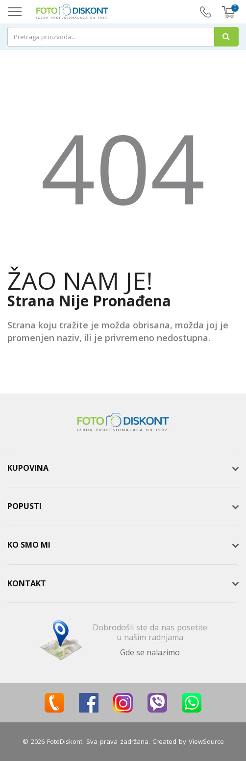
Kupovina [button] (28, 467)
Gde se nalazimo (150, 652)
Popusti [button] (24, 506)
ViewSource (206, 741)
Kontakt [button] (26, 583)
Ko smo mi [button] (28, 544)
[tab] (123, 468)
